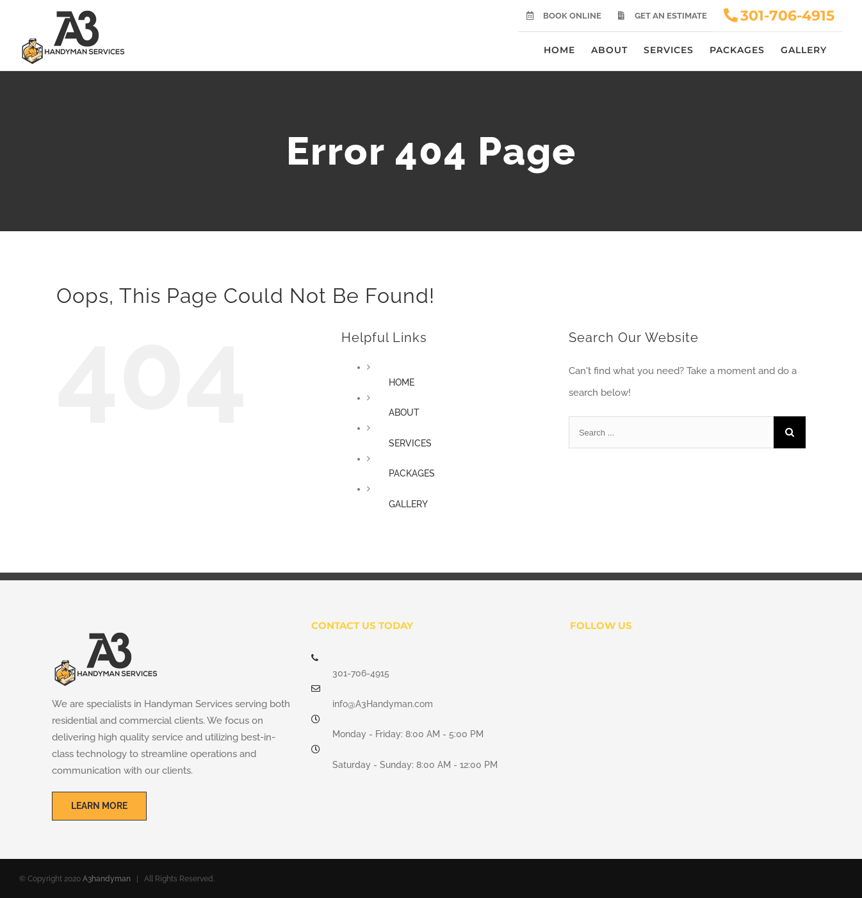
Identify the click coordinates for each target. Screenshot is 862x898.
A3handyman (107, 878)
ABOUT (404, 412)
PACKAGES (412, 473)
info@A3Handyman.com (382, 704)
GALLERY (408, 504)
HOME (401, 382)
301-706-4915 (360, 673)
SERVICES (410, 443)
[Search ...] (671, 432)
